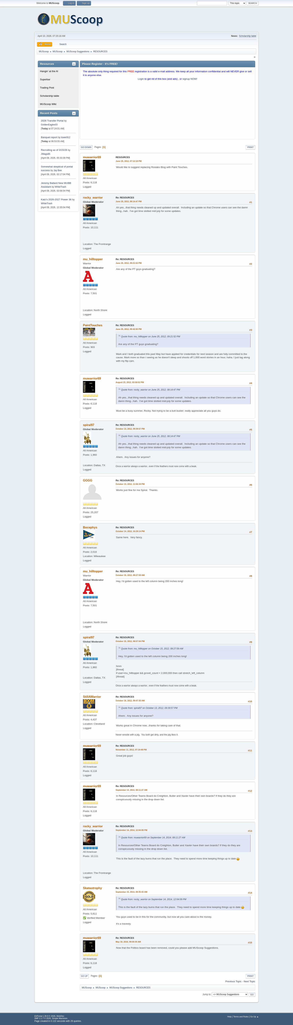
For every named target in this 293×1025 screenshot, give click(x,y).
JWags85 (45, 154)
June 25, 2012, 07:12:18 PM (128, 161)
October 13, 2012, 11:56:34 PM (130, 484)
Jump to (207, 994)
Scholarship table (247, 36)
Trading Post (47, 87)
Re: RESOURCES (125, 197)
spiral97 (88, 425)
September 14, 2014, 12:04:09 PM (131, 830)
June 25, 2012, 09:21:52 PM (128, 263)
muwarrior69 (92, 157)
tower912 (65, 137)
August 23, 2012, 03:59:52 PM (130, 382)
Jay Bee (58, 170)
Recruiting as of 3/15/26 (54, 150)
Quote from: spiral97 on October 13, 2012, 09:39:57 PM (149, 708)
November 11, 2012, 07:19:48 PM (131, 750)
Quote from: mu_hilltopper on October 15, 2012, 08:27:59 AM (152, 648)
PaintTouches (92, 325)
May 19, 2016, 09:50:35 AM (128, 942)
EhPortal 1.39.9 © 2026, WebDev (49, 1016)
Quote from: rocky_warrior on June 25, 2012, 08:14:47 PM (150, 389)
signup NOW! (190, 78)
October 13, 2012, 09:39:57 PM (130, 429)
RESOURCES (123, 157)
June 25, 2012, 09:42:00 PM (128, 329)
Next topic (249, 981)
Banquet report (49, 137)
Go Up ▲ (254, 1016)
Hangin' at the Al (49, 71)
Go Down (86, 147)
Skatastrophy (92, 888)
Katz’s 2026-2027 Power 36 (56, 199)
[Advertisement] (167, 111)
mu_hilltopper (93, 259)
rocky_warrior (93, 197)
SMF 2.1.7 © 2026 (42, 1018)
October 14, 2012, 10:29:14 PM (130, 531)
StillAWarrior (92, 696)
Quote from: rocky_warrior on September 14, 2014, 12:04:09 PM (153, 899)
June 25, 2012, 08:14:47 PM (128, 201)
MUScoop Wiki (48, 104)
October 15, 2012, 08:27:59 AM (130, 575)
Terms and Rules (241, 1016)
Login (141, 78)
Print (250, 147)
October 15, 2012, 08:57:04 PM (130, 641)
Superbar (45, 79)
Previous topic (233, 981)
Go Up (84, 976)
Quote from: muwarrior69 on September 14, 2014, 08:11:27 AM (153, 837)
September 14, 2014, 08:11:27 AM (131, 790)
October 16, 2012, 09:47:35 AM (130, 700)
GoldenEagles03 (49, 124)
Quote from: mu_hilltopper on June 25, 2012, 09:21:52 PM (150, 336)
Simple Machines (59, 1018)
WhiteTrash (60, 187)
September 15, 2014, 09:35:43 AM (131, 892)
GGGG (87, 480)
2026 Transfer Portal (52, 120)
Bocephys (90, 527)
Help (229, 1016)
